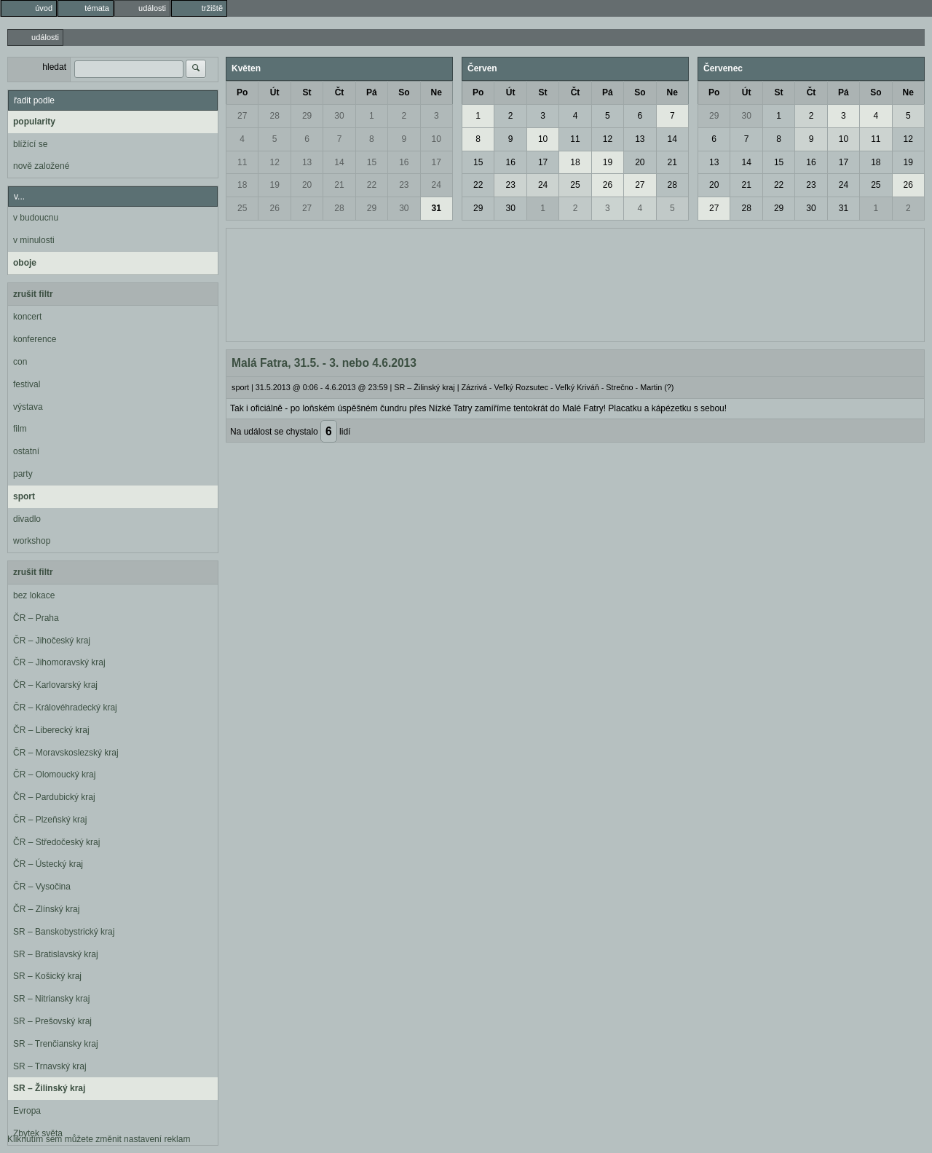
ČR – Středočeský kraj (56, 842)
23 (403, 185)
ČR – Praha (36, 618)
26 (274, 208)
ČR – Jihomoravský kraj (59, 662)
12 (274, 162)
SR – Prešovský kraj (52, 1021)
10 (436, 139)
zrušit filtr (33, 294)
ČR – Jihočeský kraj (51, 640)
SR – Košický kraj (47, 976)
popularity (34, 121)
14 (339, 162)
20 (307, 185)
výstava (28, 407)
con (20, 362)
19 (274, 185)
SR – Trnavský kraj (50, 1066)
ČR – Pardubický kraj (54, 797)
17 (436, 162)
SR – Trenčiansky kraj (55, 1044)
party (23, 474)
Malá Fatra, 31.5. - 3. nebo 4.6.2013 (324, 363)
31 (436, 208)
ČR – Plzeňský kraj (50, 820)
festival (26, 384)
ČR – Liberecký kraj (51, 730)
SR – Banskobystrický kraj (63, 932)
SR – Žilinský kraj (49, 1088)
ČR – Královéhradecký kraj (65, 707)
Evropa (27, 1111)
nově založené (41, 166)
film (20, 429)
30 (339, 116)
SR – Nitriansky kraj (51, 999)
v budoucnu (35, 218)
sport (24, 496)
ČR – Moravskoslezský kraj (66, 753)
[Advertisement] (575, 283)
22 (371, 185)
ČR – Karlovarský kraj (55, 685)
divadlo (27, 519)
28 (274, 116)
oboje (24, 263)
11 (242, 162)
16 (403, 162)
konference (34, 339)
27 (242, 116)
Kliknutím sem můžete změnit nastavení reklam (98, 1139)
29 (307, 116)
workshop (31, 541)
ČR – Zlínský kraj (46, 909)
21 (339, 185)
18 (242, 185)
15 (371, 162)
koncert (27, 317)
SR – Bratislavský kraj (55, 954)
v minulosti (34, 240)
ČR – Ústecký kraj (48, 864)
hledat (54, 67)
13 (307, 162)
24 (436, 185)
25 (242, 208)
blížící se (30, 144)
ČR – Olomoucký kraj (54, 774)
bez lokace (34, 595)
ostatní (26, 451)
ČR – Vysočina (42, 886)
